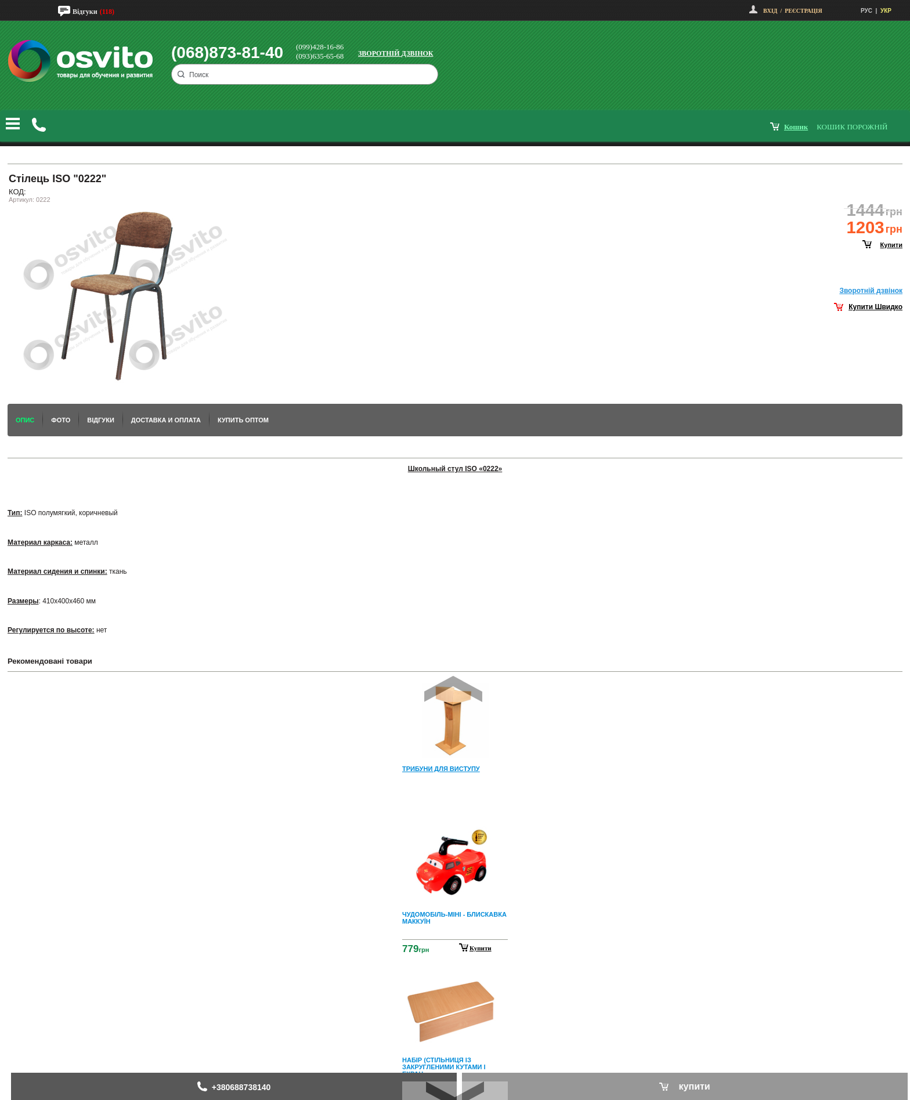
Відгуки (85, 12)
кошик (796, 126)
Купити (481, 948)
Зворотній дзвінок (396, 53)
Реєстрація (803, 11)
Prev (453, 689)
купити (891, 244)
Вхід (770, 11)
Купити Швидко (875, 307)
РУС (866, 11)
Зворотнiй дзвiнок (870, 291)
